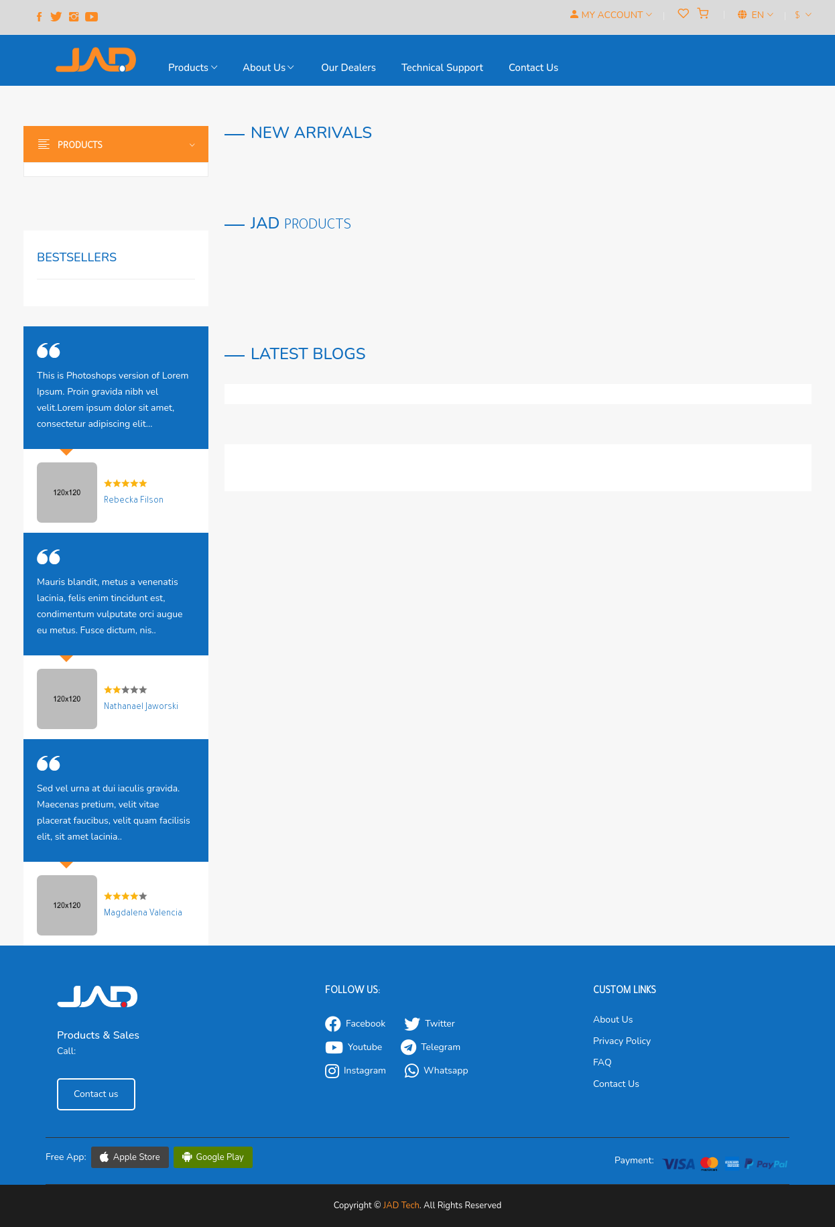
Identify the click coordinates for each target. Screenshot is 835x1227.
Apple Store (130, 1157)
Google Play (213, 1157)
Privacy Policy (622, 1041)
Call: (66, 1051)
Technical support (442, 67)
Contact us (533, 67)
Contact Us (616, 1084)
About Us (268, 67)
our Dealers (348, 67)
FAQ (602, 1062)
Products (192, 67)
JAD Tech (401, 1206)
